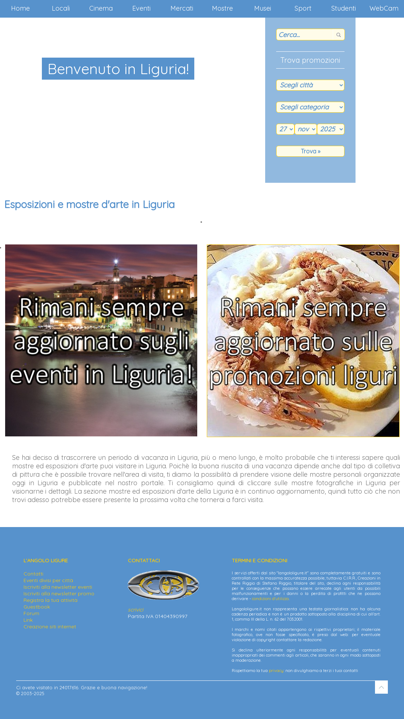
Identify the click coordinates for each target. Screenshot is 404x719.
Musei (262, 8)
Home (20, 8)
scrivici (135, 609)
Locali (61, 8)
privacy (276, 670)
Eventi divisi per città (48, 580)
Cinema (101, 8)
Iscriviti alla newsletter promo (59, 593)
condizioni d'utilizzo (270, 598)
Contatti (33, 573)
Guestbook (37, 606)
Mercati (181, 8)
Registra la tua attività (50, 600)
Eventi (141, 8)
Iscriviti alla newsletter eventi (58, 587)
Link (28, 620)
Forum (31, 613)
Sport (303, 8)
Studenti (343, 8)
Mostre (222, 8)
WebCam (383, 8)
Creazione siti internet (50, 626)
